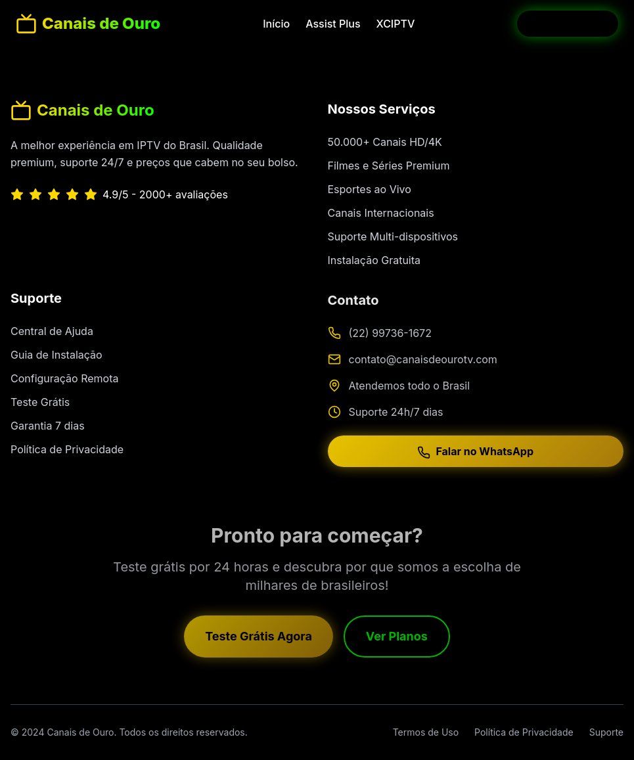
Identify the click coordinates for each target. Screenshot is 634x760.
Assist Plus (333, 23)
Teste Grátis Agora (258, 639)
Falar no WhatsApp (475, 454)
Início (276, 23)
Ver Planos (397, 639)
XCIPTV (395, 23)
